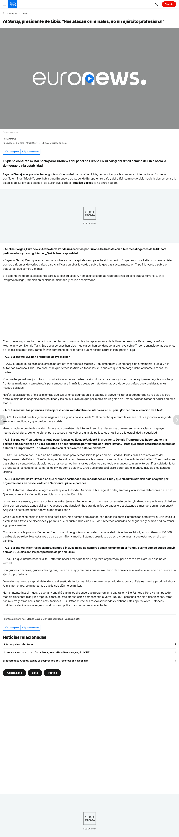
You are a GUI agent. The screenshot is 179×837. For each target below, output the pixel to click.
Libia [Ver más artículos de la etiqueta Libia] (35, 672)
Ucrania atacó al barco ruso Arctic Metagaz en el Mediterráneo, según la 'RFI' (46, 652)
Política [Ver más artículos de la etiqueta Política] (52, 672)
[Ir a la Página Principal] (12, 4)
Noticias (13, 14)
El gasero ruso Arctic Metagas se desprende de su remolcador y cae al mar (45, 660)
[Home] (4, 13)
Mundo (24, 14)
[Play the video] (89, 78)
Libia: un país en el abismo (18, 644)
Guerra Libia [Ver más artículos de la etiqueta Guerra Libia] (14, 672)
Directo (169, 4)
